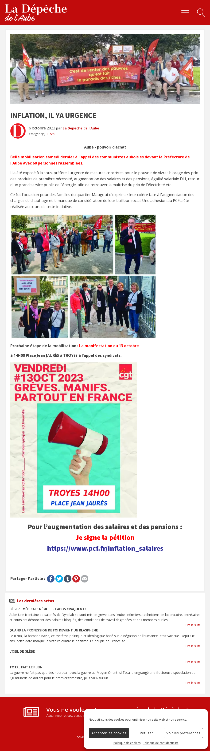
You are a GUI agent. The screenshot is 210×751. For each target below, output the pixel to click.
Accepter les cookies (108, 733)
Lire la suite (193, 625)
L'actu (51, 134)
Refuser (146, 733)
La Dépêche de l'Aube (81, 128)
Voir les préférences (183, 733)
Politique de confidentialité (161, 743)
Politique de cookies (126, 743)
